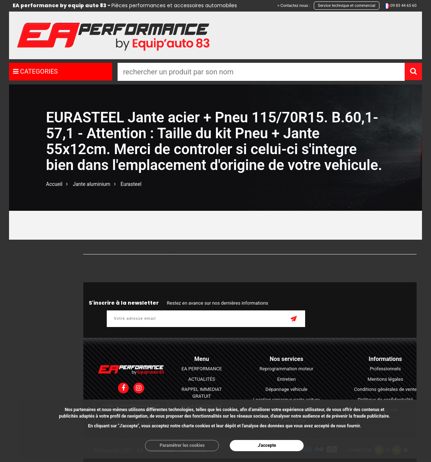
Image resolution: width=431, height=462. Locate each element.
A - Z (204, 247)
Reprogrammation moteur (286, 368)
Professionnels (385, 368)
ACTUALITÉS (201, 379)
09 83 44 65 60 (403, 5)
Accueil (54, 184)
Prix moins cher (128, 247)
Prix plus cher (173, 247)
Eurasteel (130, 184)
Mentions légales (385, 379)
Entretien (286, 379)
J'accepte (267, 445)
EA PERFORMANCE (201, 368)
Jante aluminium (91, 184)
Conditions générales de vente (385, 389)
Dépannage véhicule (286, 389)
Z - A (225, 247)
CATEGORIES (35, 71)
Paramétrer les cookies (182, 445)
